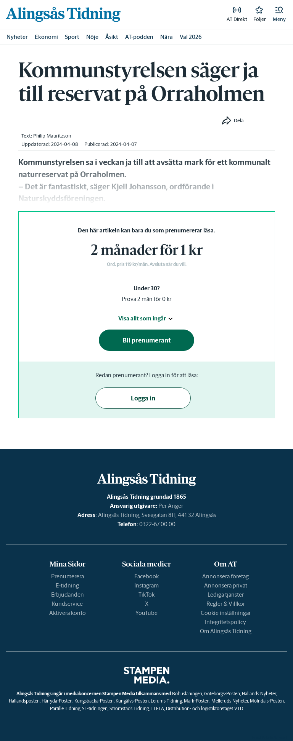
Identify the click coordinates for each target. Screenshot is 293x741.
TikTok (146, 594)
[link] (63, 14)
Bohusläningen (187, 693)
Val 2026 (191, 36)
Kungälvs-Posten (132, 701)
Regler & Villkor (225, 603)
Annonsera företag (225, 576)
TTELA (157, 708)
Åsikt (111, 36)
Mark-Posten (196, 701)
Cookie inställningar (226, 612)
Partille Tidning (65, 708)
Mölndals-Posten (267, 701)
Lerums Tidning (166, 701)
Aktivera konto (67, 612)
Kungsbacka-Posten (94, 701)
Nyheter (17, 36)
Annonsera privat (225, 585)
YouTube (146, 612)
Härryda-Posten (57, 701)
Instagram (146, 585)
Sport (72, 36)
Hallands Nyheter (259, 693)
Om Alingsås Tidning (225, 631)
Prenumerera (67, 576)
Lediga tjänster (226, 594)
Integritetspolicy (225, 622)
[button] (279, 14)
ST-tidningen (95, 708)
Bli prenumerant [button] (146, 340)
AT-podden (139, 36)
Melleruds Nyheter (229, 701)
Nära (166, 36)
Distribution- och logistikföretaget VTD (204, 708)
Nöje (92, 36)
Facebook (146, 576)
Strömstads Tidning (129, 708)
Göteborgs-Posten (222, 693)
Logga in (143, 398)
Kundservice (67, 603)
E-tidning (67, 585)
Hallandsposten (24, 701)
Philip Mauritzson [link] (52, 136)
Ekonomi (46, 36)
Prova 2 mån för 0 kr (146, 298)
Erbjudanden (67, 594)
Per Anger (170, 505)
